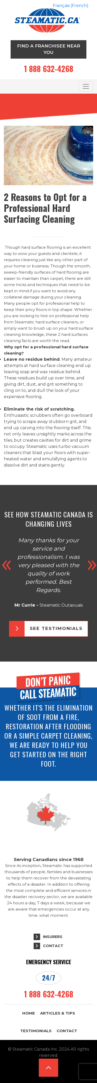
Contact (53, 945)
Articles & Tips (57, 1013)
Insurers (52, 936)
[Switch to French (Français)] (70, 5)
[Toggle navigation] (86, 86)
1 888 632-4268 (48, 69)
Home (28, 1013)
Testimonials (35, 1030)
